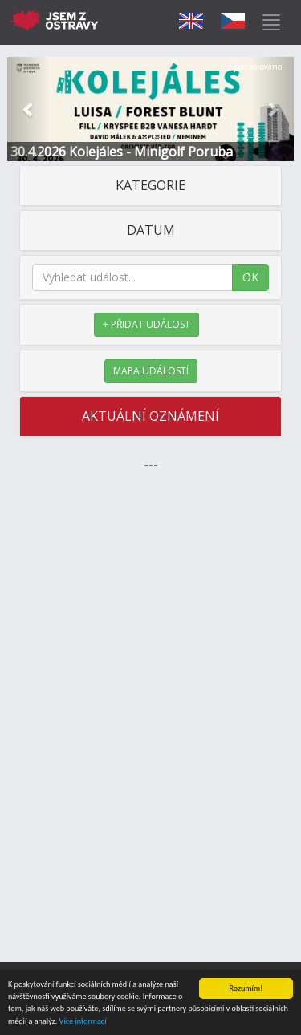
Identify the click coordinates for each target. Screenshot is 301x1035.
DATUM (151, 230)
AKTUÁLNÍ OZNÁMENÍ (150, 416)
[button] (29, 109)
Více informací (83, 1022)
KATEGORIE (150, 185)
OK (250, 277)
